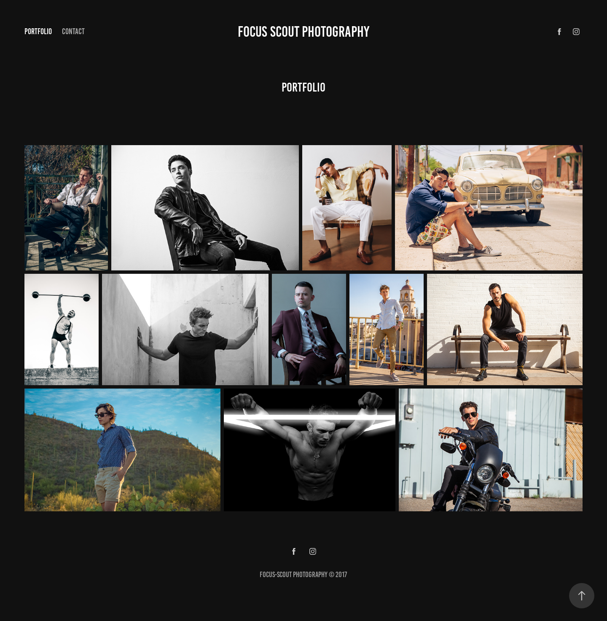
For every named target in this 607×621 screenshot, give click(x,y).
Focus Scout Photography (303, 32)
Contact (73, 31)
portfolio (38, 31)
